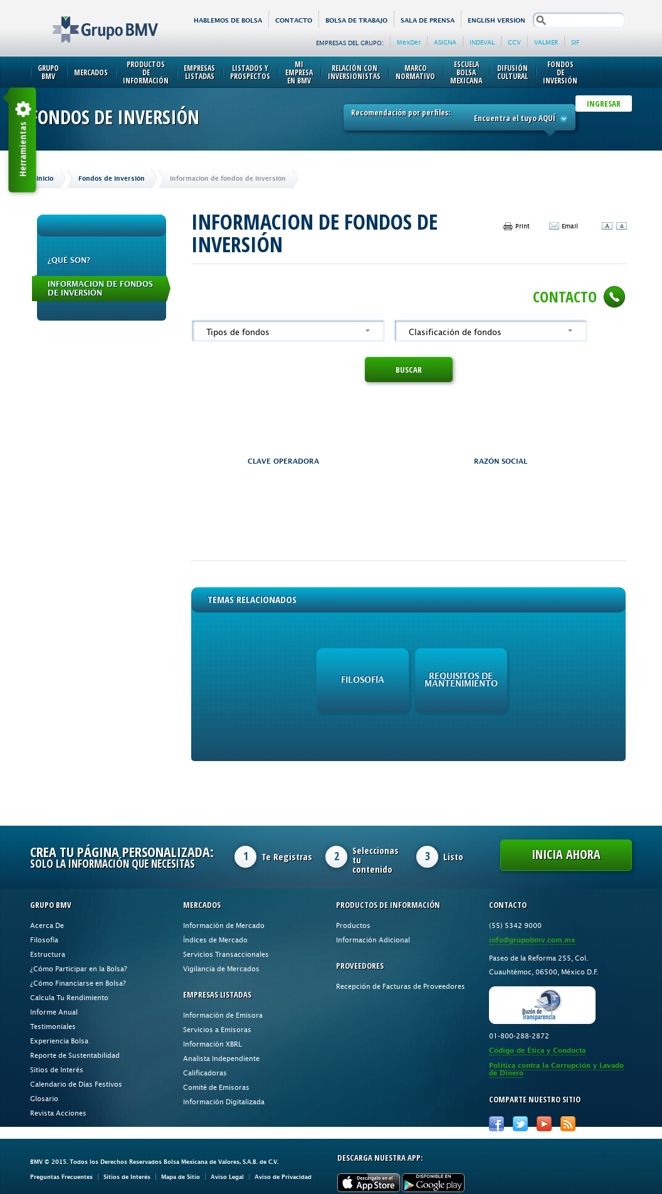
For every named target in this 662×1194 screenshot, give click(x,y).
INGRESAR (604, 103)
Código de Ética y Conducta (537, 1051)
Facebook (496, 1123)
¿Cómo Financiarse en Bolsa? (78, 983)
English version (496, 20)
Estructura (47, 954)
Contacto (293, 20)
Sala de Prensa (427, 20)
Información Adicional (373, 939)
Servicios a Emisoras (217, 1029)
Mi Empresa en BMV (299, 72)
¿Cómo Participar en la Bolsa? (78, 968)
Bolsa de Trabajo (356, 20)
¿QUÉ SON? (69, 260)
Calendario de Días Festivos (76, 1084)
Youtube (544, 1123)
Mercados (91, 72)
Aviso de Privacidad (283, 1176)
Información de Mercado (224, 925)
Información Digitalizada (224, 1101)
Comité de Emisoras (216, 1087)
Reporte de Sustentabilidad (75, 1055)
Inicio (44, 178)
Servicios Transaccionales (226, 954)
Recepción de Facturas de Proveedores (400, 986)
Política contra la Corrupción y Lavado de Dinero (556, 1069)
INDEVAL (482, 42)
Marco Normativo (415, 72)
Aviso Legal (227, 1176)
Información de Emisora (223, 1015)
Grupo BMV (91, 20)
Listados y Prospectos (250, 72)
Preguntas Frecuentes (61, 1176)
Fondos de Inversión (560, 72)
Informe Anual (54, 1012)
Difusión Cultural (512, 72)
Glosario (44, 1098)
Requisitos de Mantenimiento (461, 679)
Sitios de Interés (56, 1069)
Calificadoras (205, 1073)
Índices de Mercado (215, 939)
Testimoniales (53, 1026)
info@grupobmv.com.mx (532, 940)
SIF (575, 42)
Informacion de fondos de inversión (100, 288)
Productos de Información (146, 72)
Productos (353, 925)
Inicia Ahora (566, 854)
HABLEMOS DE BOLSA (228, 20)
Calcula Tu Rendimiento (69, 997)
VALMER (546, 42)
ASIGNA (445, 42)
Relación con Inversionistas (354, 72)
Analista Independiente (221, 1058)
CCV (514, 42)
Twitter (520, 1123)
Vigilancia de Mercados (221, 968)
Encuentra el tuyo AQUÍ (521, 118)
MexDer (409, 42)
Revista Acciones (58, 1113)
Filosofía (362, 680)
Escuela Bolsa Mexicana (466, 72)
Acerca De (47, 925)
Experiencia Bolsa (59, 1041)
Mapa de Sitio (180, 1176)
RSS (567, 1123)
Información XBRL (212, 1044)
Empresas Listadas (199, 72)
